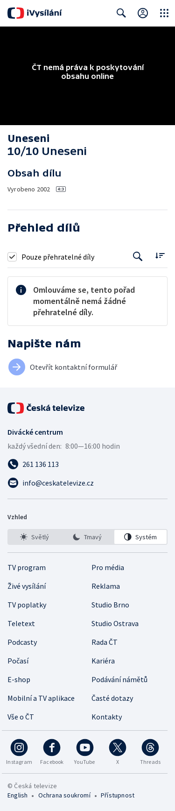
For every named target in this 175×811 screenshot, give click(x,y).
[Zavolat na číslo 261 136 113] (87, 464)
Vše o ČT (20, 716)
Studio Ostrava (115, 623)
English (17, 795)
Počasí (17, 660)
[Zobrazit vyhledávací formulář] (121, 13)
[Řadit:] (160, 255)
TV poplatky (26, 604)
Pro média (107, 567)
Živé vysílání (26, 586)
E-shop (18, 679)
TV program (26, 567)
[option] (34, 537)
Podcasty (22, 642)
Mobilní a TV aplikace (41, 698)
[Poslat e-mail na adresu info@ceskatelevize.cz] (87, 482)
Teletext (21, 623)
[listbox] (87, 537)
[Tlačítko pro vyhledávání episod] (138, 256)
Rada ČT (104, 642)
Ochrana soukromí (64, 795)
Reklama (105, 586)
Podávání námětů (119, 679)
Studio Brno (110, 604)
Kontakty (106, 716)
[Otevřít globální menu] (164, 13)
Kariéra (103, 660)
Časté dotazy (112, 698)
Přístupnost (117, 795)
